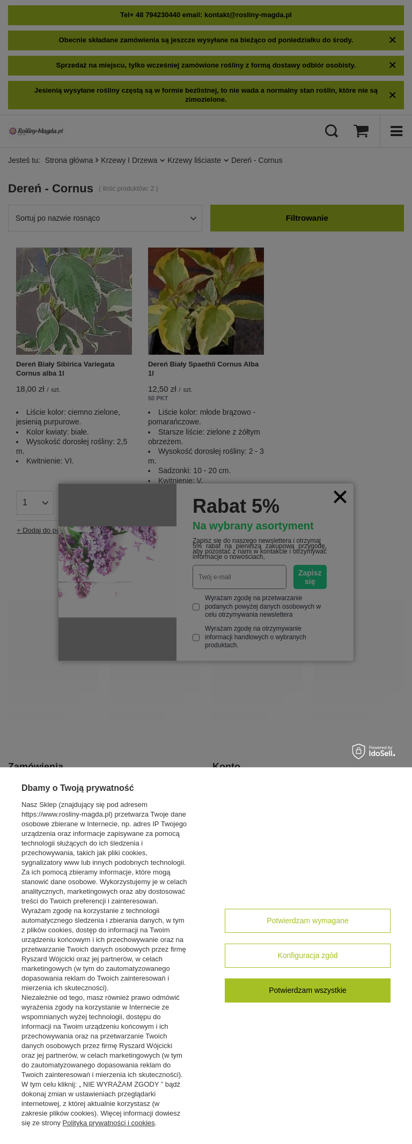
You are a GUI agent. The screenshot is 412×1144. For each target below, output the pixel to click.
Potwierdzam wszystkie (308, 990)
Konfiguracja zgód (307, 955)
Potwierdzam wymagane (308, 920)
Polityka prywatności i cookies (109, 1123)
